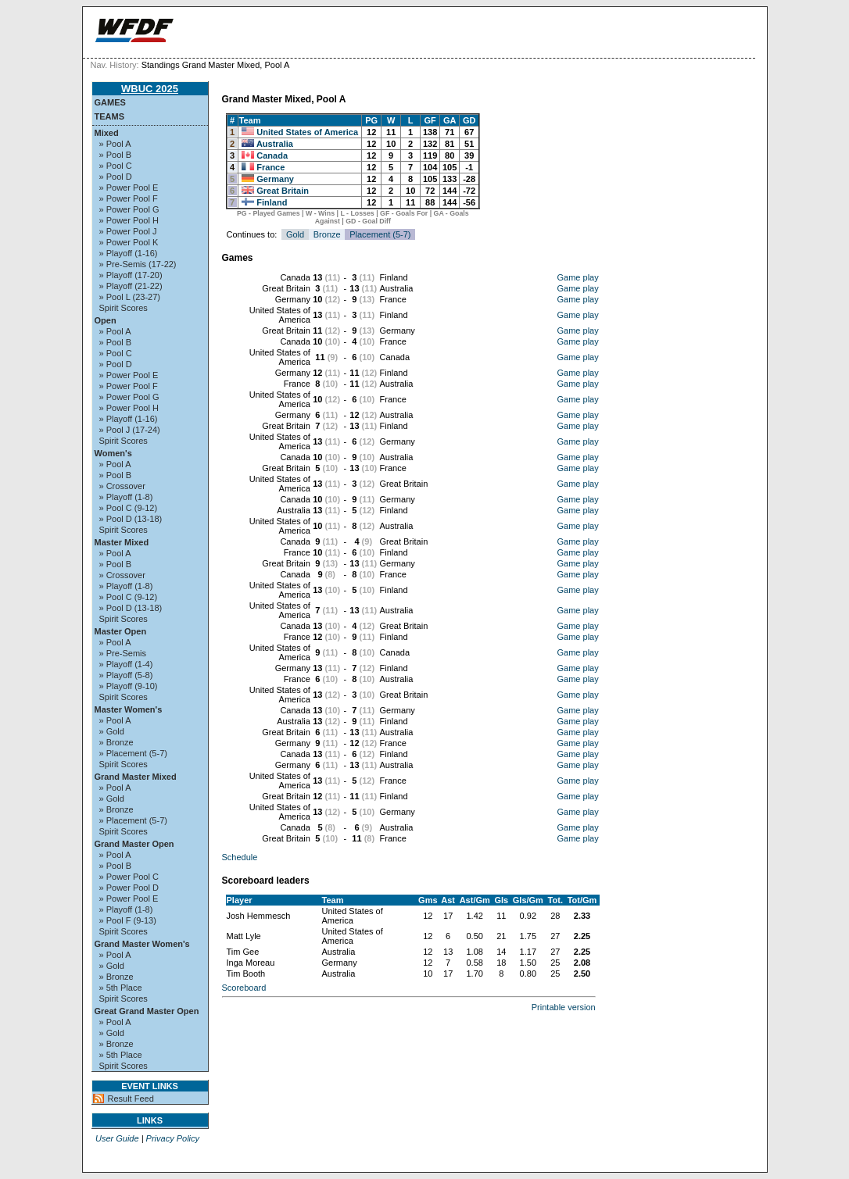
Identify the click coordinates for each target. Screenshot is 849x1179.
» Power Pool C (129, 876)
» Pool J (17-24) (129, 429)
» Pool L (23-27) (129, 297)
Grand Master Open (134, 844)
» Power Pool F (128, 198)
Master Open (121, 631)
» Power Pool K (129, 242)
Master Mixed (122, 542)
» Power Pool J (128, 231)
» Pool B (115, 154)
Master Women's (129, 709)
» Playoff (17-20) (131, 275)
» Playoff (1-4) (126, 664)
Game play (578, 277)
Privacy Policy (172, 1138)
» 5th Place (120, 987)
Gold (295, 234)
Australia (274, 143)
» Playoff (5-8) (126, 675)
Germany (275, 179)
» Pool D (115, 176)
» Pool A (115, 143)
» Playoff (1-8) (126, 497)
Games (110, 102)
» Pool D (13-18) (131, 518)
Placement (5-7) (379, 234)
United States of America (307, 132)
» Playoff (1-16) (128, 253)
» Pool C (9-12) (128, 508)
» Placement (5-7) (133, 753)
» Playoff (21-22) (131, 286)
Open (105, 320)
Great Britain (282, 190)
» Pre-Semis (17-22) (138, 264)
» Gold (111, 731)
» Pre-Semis (123, 653)
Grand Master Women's (142, 944)
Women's (113, 453)
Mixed (107, 133)
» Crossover (122, 486)
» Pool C (115, 165)
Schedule (240, 857)
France (270, 167)
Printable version (564, 1007)
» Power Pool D (129, 887)
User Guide (117, 1138)
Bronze (327, 234)
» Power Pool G (129, 209)
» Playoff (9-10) (128, 686)
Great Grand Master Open (147, 1011)
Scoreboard (244, 987)
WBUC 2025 (149, 89)
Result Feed (131, 1098)
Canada (272, 155)
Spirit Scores (123, 308)
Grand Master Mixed (136, 776)
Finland (271, 202)
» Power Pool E (129, 187)
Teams (110, 116)
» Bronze (116, 742)
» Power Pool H (129, 220)
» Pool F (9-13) (127, 920)
